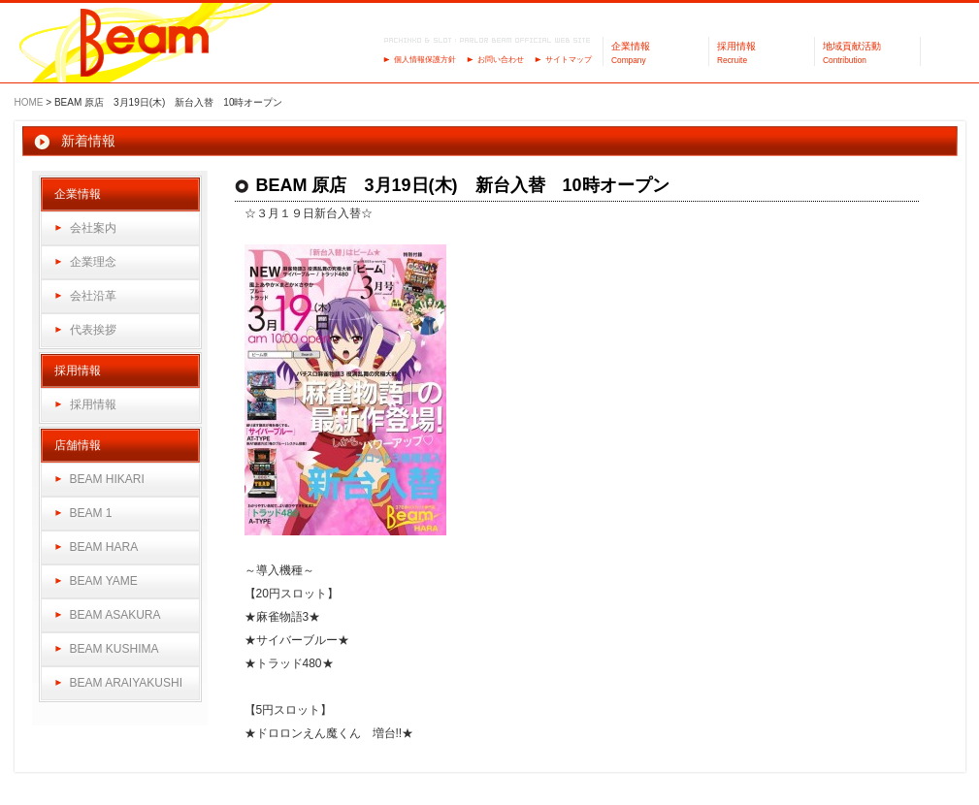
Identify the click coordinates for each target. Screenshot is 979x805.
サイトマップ (568, 59)
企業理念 (93, 262)
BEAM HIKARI (107, 479)
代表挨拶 (93, 330)
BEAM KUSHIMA (114, 649)
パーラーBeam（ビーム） (145, 44)
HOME (29, 102)
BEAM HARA (104, 547)
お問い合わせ (500, 59)
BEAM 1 (91, 513)
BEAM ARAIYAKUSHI (126, 683)
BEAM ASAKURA (115, 615)
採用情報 (93, 404)
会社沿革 (93, 296)
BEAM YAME (104, 581)
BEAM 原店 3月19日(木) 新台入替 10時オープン (462, 185)
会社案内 (93, 228)
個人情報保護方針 (425, 59)
